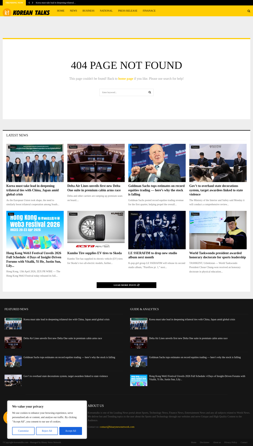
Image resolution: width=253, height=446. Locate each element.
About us (217, 442)
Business (88, 10)
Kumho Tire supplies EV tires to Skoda (94, 253)
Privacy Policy (230, 442)
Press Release (127, 10)
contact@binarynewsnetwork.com (117, 427)
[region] (47, 420)
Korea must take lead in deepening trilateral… (56, 2)
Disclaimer (205, 442)
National (106, 10)
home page (125, 78)
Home (60, 10)
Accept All (70, 431)
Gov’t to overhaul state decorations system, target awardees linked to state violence (216, 190)
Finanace (149, 10)
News (73, 10)
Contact (244, 442)
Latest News (17, 135)
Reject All (47, 431)
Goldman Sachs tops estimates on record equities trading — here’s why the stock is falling (156, 190)
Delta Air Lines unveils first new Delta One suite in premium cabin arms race (63, 338)
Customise (23, 431)
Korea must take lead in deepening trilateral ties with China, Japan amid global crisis (32, 190)
